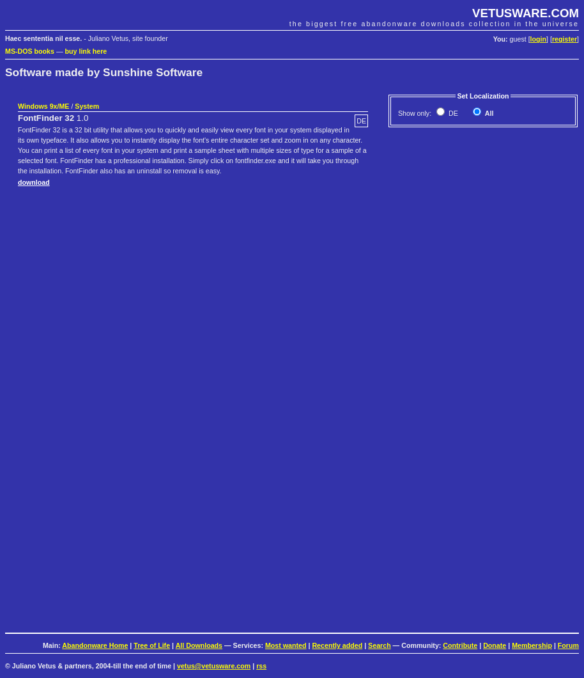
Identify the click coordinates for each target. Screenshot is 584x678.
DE (452, 113)
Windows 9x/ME (43, 106)
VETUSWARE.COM (525, 13)
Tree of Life (152, 645)
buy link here (86, 51)
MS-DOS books (29, 51)
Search (379, 645)
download (34, 182)
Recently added (337, 645)
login (538, 39)
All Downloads (199, 645)
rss (261, 666)
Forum (568, 645)
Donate (494, 645)
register (564, 39)
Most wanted (286, 645)
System (87, 106)
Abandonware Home (95, 645)
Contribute (460, 645)
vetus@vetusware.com (213, 666)
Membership (532, 645)
